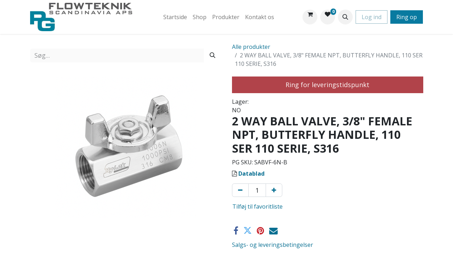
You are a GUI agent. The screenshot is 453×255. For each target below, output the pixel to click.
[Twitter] (247, 230)
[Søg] (212, 55)
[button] (345, 17)
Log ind (371, 17)
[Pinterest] (260, 230)
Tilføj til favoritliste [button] (257, 206)
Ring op (406, 17)
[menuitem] (175, 17)
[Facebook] (235, 230)
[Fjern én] (240, 190)
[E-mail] (273, 230)
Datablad (251, 173)
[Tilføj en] (274, 190)
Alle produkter (251, 47)
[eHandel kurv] (309, 17)
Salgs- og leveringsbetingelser (272, 245)
